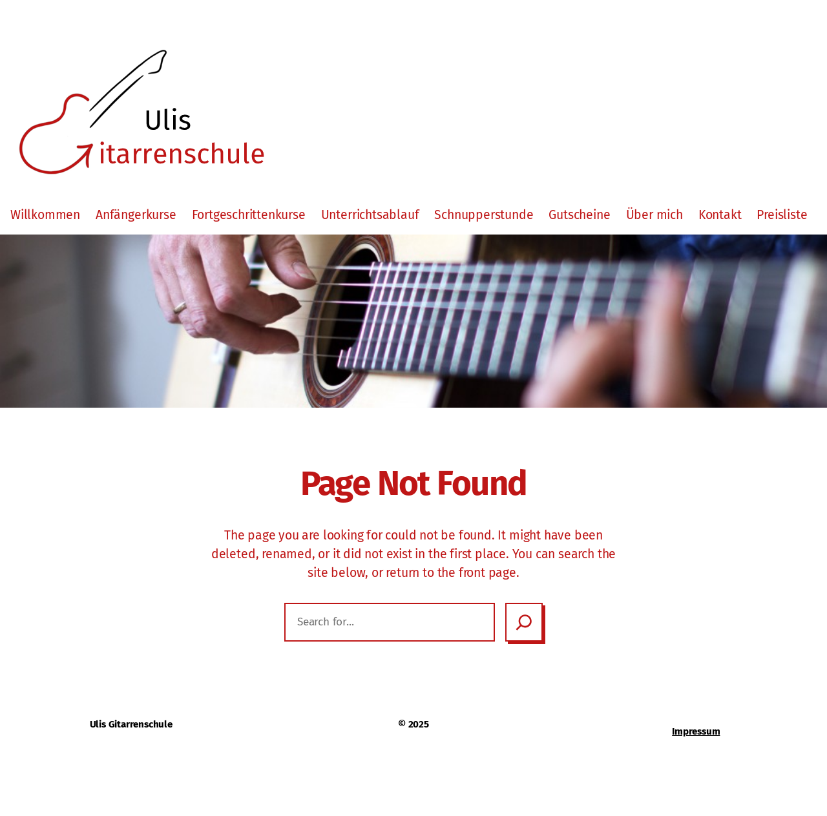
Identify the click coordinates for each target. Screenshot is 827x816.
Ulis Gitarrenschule (131, 724)
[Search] (524, 622)
